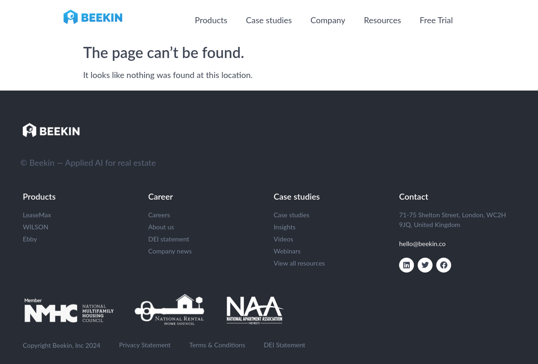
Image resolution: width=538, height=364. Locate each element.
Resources (382, 20)
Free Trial (436, 20)
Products (211, 20)
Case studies (269, 20)
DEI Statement (284, 345)
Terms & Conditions (217, 345)
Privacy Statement (145, 345)
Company (327, 20)
